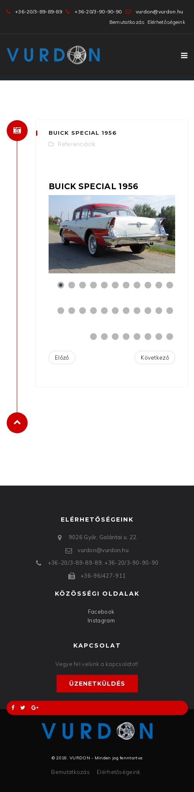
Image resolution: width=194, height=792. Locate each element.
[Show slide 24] (104, 336)
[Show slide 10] (158, 285)
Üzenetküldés (97, 683)
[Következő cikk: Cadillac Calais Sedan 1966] (155, 358)
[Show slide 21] (158, 310)
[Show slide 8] (137, 285)
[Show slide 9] (148, 285)
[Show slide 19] (137, 310)
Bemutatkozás (127, 22)
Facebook (101, 611)
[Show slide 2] (71, 285)
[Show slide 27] (137, 336)
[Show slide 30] (169, 336)
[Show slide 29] (158, 336)
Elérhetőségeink (166, 22)
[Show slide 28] (148, 336)
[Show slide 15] (93, 310)
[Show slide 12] (60, 310)
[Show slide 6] (115, 285)
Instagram (101, 620)
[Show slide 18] (126, 310)
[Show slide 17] (115, 310)
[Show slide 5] (104, 285)
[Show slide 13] (71, 310)
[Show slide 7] (126, 285)
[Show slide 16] (104, 310)
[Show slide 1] (60, 285)
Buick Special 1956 (83, 132)
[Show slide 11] (169, 285)
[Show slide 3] (82, 285)
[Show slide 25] (115, 336)
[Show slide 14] (82, 310)
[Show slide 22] (169, 310)
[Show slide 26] (126, 336)
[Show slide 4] (93, 285)
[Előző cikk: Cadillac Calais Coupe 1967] (62, 358)
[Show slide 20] (148, 310)
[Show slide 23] (93, 336)
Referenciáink (77, 144)
